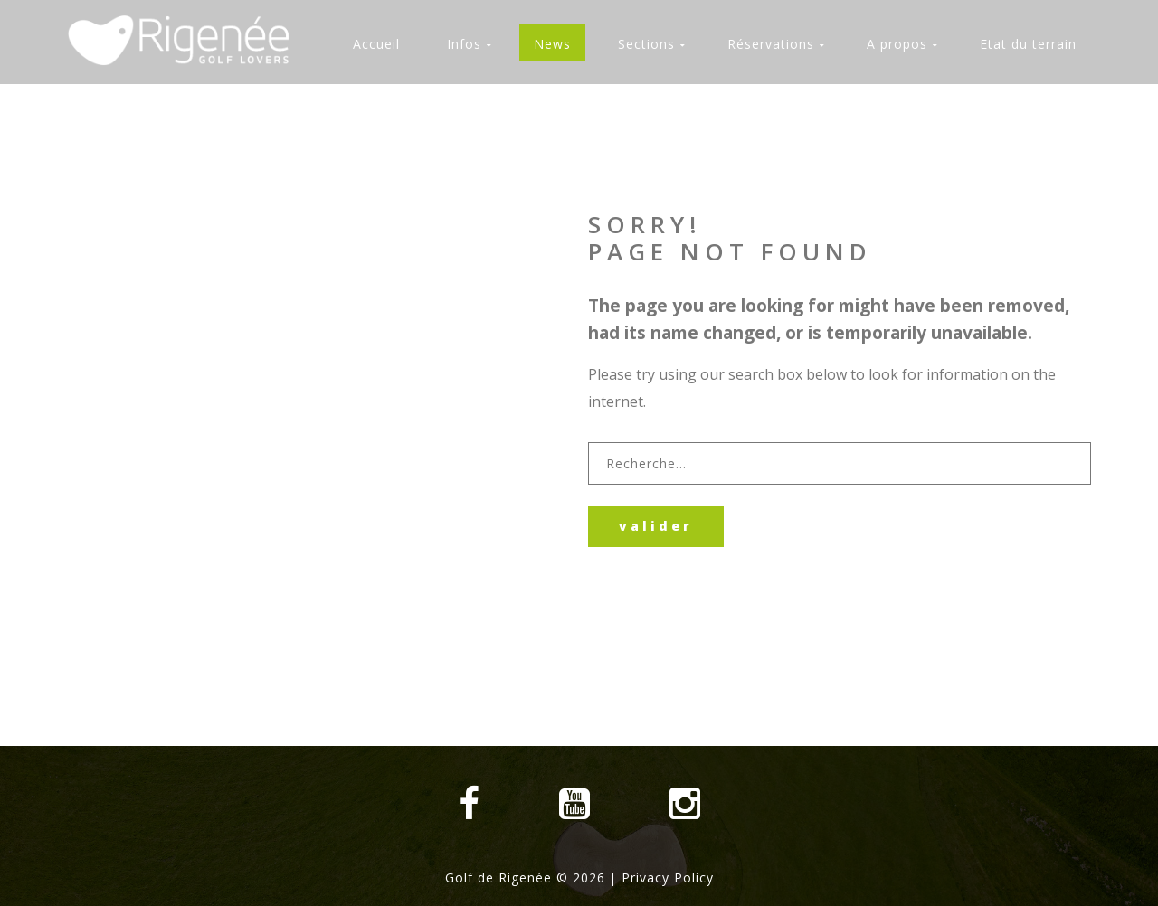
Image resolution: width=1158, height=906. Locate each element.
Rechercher (588, 442)
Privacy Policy (668, 877)
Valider (656, 525)
